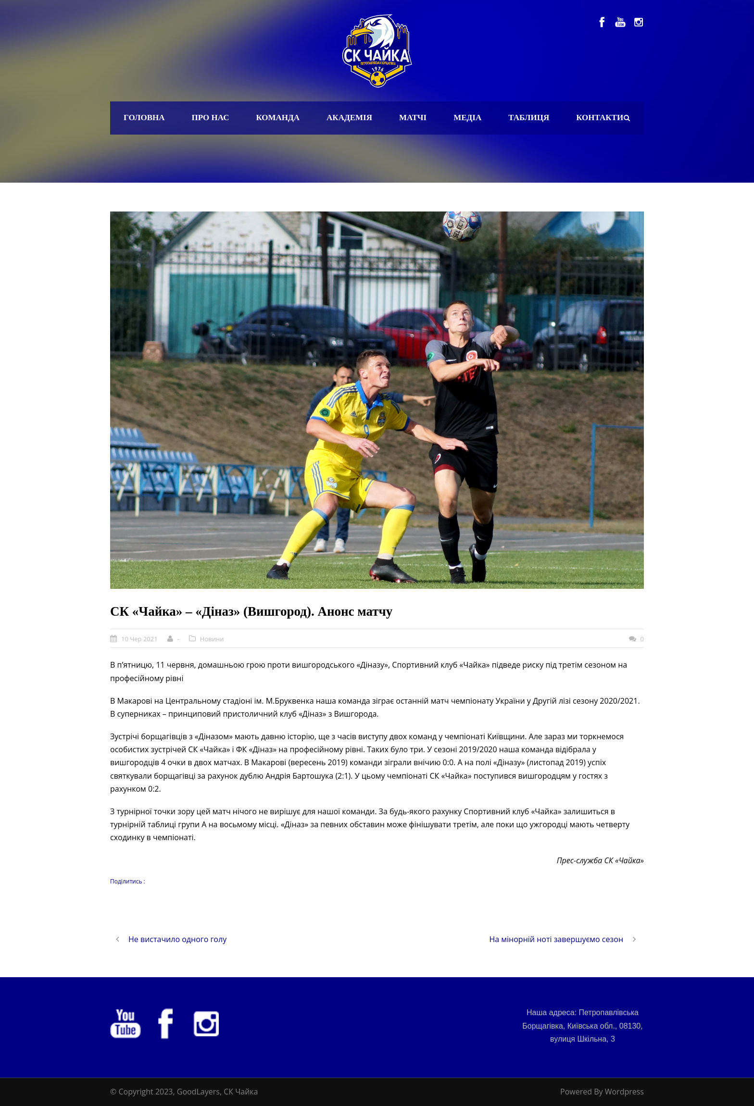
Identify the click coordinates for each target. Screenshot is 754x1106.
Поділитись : (127, 881)
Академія (349, 117)
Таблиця (528, 117)
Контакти (599, 117)
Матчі (413, 117)
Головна (144, 117)
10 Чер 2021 (139, 638)
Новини (212, 638)
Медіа (467, 117)
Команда (278, 117)
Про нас (210, 117)
